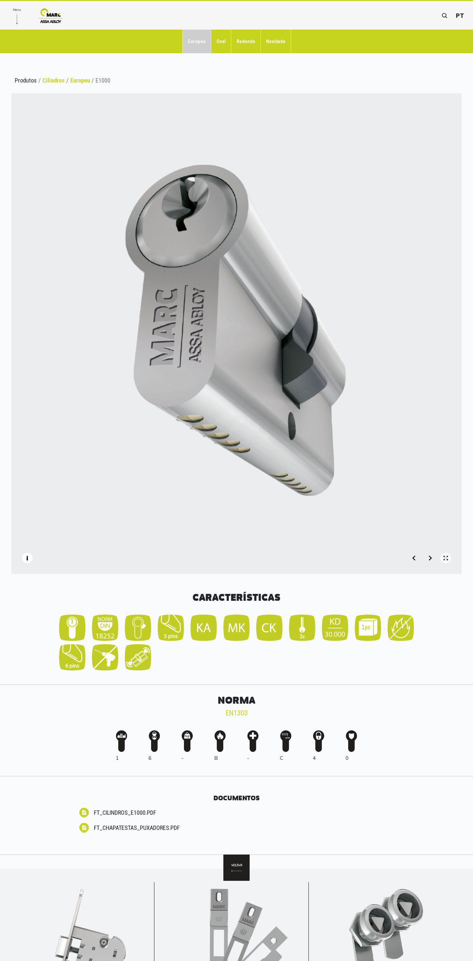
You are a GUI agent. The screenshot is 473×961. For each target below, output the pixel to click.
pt (460, 15)
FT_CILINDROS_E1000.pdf (125, 812)
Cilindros (53, 80)
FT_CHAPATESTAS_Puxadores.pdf (137, 827)
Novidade (275, 41)
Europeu (197, 41)
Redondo (245, 41)
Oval (221, 41)
